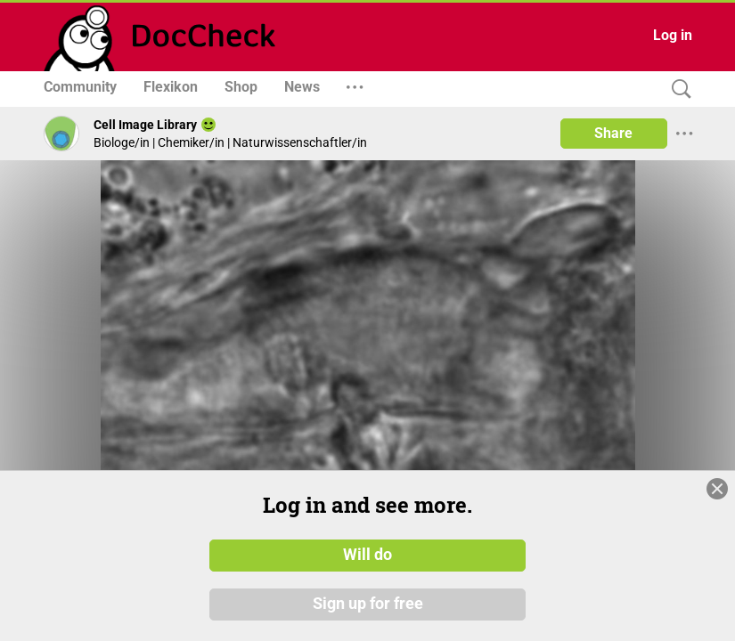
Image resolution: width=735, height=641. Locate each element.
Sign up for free (368, 604)
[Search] (677, 89)
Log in (672, 35)
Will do (367, 555)
